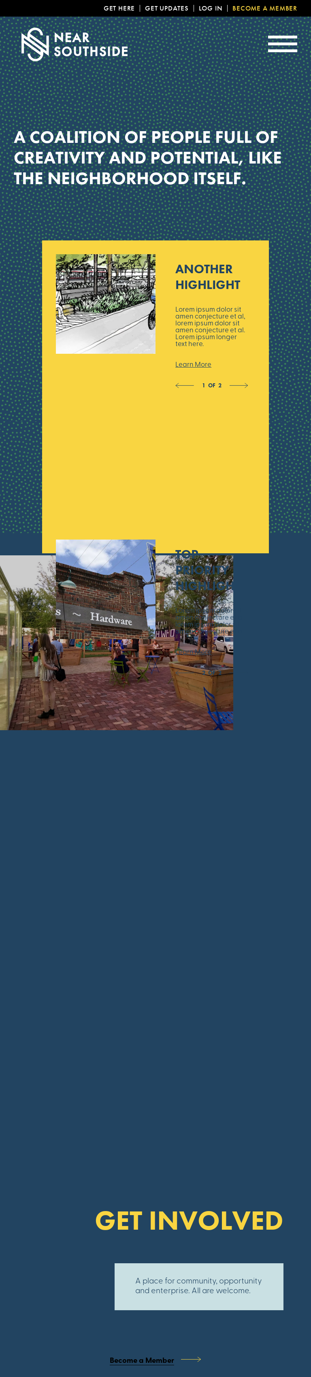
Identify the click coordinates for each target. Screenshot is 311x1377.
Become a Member (264, 8)
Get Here (119, 8)
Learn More (193, 364)
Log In (211, 8)
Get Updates (167, 8)
